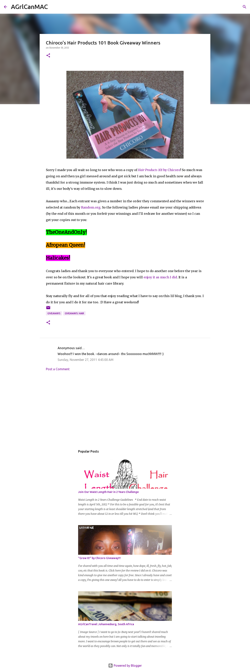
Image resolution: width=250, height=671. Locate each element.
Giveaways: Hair (74, 313)
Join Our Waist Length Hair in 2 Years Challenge (108, 491)
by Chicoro (159, 170)
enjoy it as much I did (160, 277)
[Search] (53, 7)
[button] (48, 55)
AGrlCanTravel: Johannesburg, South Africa (106, 624)
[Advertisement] (125, 410)
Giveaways (53, 313)
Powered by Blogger (125, 665)
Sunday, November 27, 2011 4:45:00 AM (85, 359)
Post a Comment (58, 369)
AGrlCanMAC (29, 6)
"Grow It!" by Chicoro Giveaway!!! (99, 558)
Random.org (90, 207)
